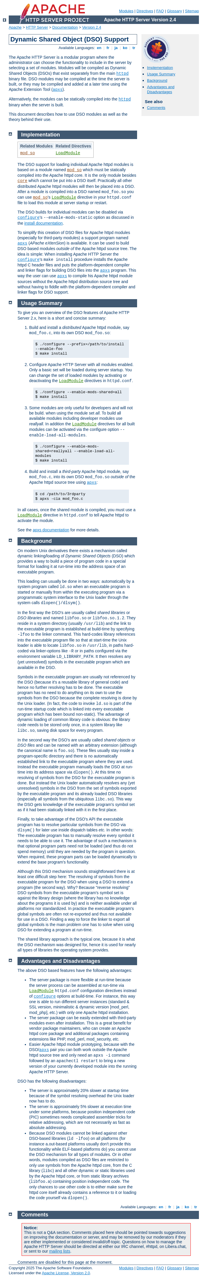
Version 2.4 (91, 27)
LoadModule (68, 153)
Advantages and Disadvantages (160, 89)
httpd (122, 73)
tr (134, 48)
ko (125, 48)
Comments (156, 107)
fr (108, 48)
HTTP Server (37, 27)
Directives (144, 11)
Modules (126, 11)
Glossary (174, 11)
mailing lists (59, 1251)
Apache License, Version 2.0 (66, 1273)
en (99, 48)
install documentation (43, 223)
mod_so (27, 153)
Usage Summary (161, 74)
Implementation (160, 67)
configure (29, 217)
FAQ (160, 11)
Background (157, 80)
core (22, 180)
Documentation (65, 27)
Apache (15, 27)
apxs (58, 89)
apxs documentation (51, 530)
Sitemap (192, 11)
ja (116, 48)
